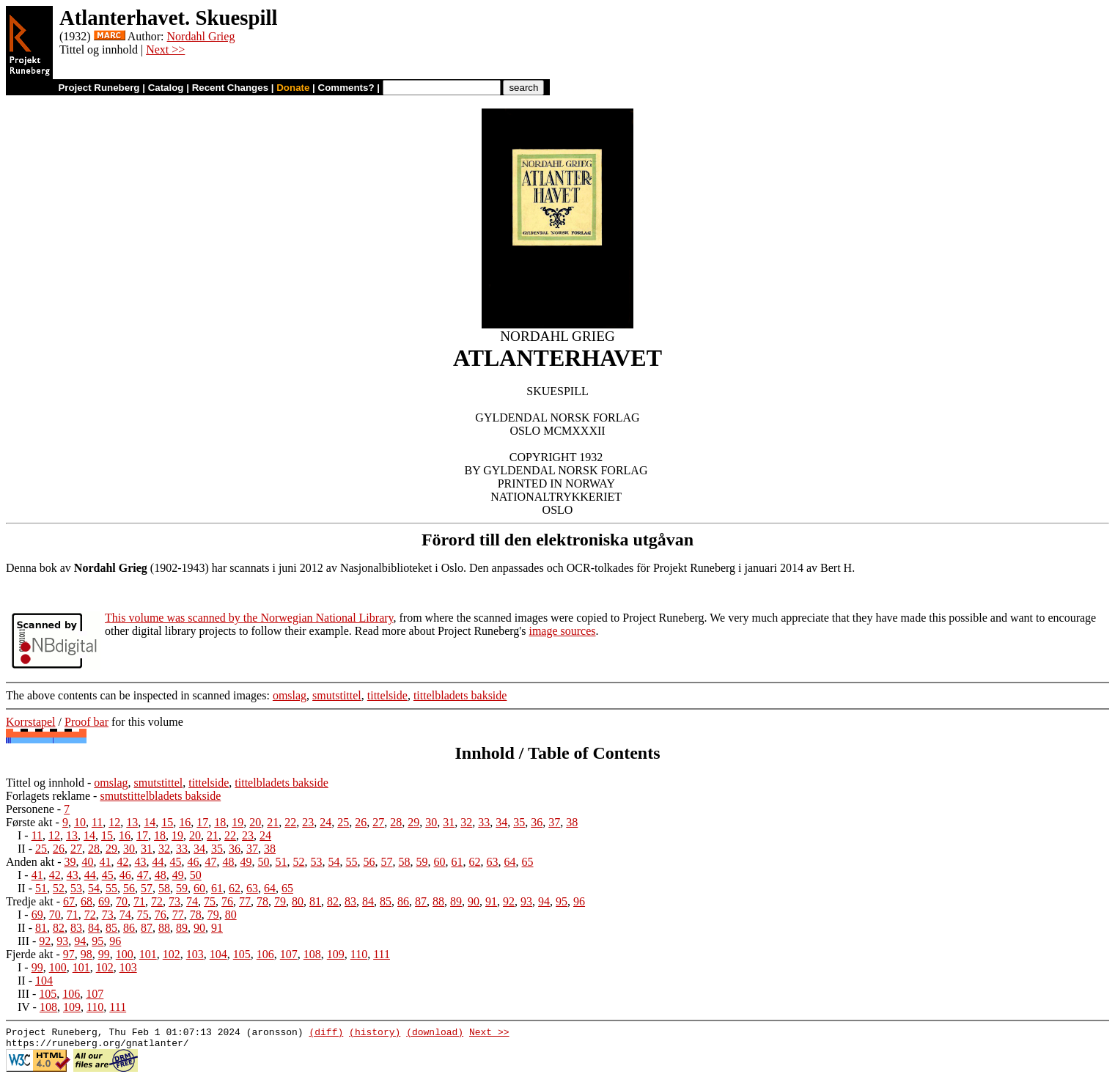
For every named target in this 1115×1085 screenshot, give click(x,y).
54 (334, 862)
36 (536, 822)
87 (421, 901)
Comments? (346, 87)
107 (289, 954)
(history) (374, 1033)
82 (333, 901)
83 (350, 901)
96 (579, 901)
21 (273, 822)
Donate (292, 87)
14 (149, 822)
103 (195, 954)
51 (281, 862)
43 (141, 862)
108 (312, 954)
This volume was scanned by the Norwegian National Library (249, 617)
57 (387, 862)
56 (369, 862)
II (22, 848)
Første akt (29, 822)
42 (123, 862)
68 (86, 901)
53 (317, 862)
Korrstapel (31, 722)
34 (501, 822)
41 (105, 862)
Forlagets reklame (48, 796)
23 (308, 822)
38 (572, 822)
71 (139, 901)
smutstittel (336, 695)
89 (456, 901)
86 (403, 901)
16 (185, 822)
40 (88, 862)
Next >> (165, 49)
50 (264, 862)
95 (561, 901)
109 (336, 954)
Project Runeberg (98, 87)
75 (210, 901)
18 (220, 822)
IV (24, 1007)
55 (352, 862)
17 (202, 822)
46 (193, 862)
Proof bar (86, 722)
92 (509, 901)
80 (297, 901)
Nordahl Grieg (201, 36)
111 (381, 954)
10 (80, 822)
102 (171, 954)
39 (70, 862)
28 (396, 822)
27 (378, 822)
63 (492, 862)
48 (229, 862)
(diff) (326, 1033)
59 (422, 862)
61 (457, 862)
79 (280, 901)
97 (69, 954)
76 (227, 901)
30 (431, 822)
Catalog (166, 87)
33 (484, 822)
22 (290, 822)
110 (358, 954)
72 (157, 901)
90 (473, 901)
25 (343, 822)
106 (265, 954)
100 (124, 954)
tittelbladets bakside (460, 695)
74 (192, 901)
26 (361, 822)
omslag (289, 695)
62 (475, 862)
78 (262, 901)
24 (325, 822)
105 (242, 954)
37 (554, 822)
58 (405, 862)
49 (246, 862)
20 (255, 822)
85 (385, 901)
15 (167, 822)
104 (218, 954)
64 (510, 862)
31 (449, 822)
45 (176, 862)
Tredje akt (30, 901)
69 (104, 901)
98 (86, 954)
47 (211, 862)
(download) (434, 1033)
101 (148, 954)
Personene (30, 809)
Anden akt (30, 862)
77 (245, 901)
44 (158, 862)
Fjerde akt (29, 954)
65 (528, 862)
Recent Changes (230, 87)
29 (413, 822)
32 (466, 822)
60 (440, 862)
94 (544, 901)
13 (132, 822)
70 (122, 901)
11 (97, 822)
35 (519, 822)
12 (114, 822)
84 (368, 901)
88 (438, 901)
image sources (562, 631)
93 (526, 901)
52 (299, 862)
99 (104, 954)
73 (174, 901)
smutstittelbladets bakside (160, 796)
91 (491, 901)
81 (315, 901)
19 (237, 822)
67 (69, 901)
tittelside (387, 695)
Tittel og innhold (45, 782)
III (23, 941)
